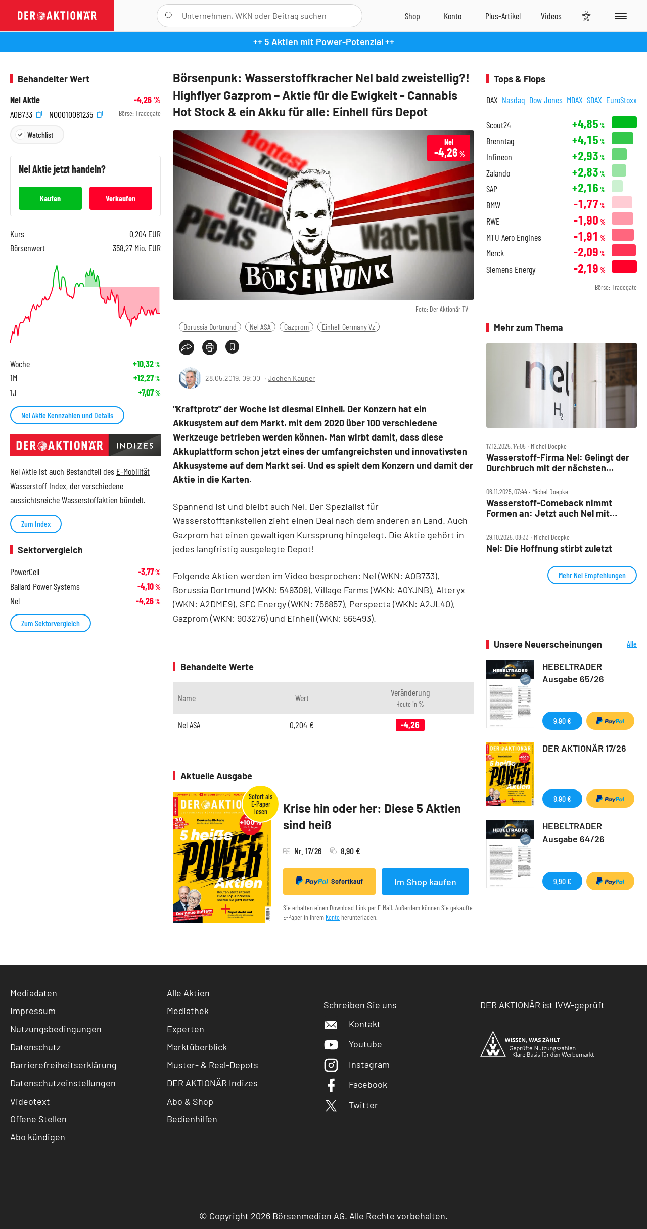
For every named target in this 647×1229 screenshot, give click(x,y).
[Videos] (551, 15)
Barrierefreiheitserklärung (63, 1064)
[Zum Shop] (412, 15)
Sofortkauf (329, 881)
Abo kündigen (37, 1137)
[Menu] (619, 15)
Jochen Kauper (291, 378)
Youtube (353, 1043)
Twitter (351, 1104)
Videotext (30, 1101)
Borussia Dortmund (210, 326)
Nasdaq (513, 99)
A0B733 (26, 113)
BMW (493, 205)
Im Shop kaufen (425, 881)
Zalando (498, 173)
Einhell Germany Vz (348, 326)
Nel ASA (260, 326)
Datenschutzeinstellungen (63, 1083)
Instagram (357, 1064)
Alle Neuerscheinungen (622, 644)
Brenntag (500, 141)
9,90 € (562, 720)
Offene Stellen (38, 1118)
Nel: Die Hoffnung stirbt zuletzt (549, 548)
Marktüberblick (197, 1046)
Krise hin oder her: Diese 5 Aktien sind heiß (372, 816)
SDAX (594, 99)
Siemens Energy (511, 269)
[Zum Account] (452, 15)
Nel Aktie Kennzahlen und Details (67, 415)
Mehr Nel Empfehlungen (592, 575)
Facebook (355, 1084)
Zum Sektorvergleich (50, 623)
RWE (493, 221)
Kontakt (352, 1023)
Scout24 (498, 125)
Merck (495, 253)
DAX (492, 99)
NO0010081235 (76, 113)
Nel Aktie (25, 100)
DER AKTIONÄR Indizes (212, 1082)
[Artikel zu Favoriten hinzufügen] (232, 347)
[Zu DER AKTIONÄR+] (503, 15)
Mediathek (188, 1010)
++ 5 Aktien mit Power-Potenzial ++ (323, 41)
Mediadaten (33, 992)
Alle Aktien (188, 992)
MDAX (575, 99)
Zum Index (36, 524)
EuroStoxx (621, 99)
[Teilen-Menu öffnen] (186, 347)
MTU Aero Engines (513, 237)
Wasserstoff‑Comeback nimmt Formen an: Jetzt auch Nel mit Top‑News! (549, 508)
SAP (491, 189)
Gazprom (296, 326)
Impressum (33, 1010)
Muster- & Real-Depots (212, 1064)
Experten (185, 1028)
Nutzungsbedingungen (56, 1028)
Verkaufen (120, 198)
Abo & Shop (190, 1101)
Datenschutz (35, 1046)
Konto (333, 917)
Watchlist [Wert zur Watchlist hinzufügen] (40, 134)
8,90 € (562, 798)
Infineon (499, 157)
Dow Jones (546, 99)
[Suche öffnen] (169, 15)
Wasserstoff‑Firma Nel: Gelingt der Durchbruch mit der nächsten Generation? (557, 462)
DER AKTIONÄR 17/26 (584, 748)
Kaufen (50, 198)
